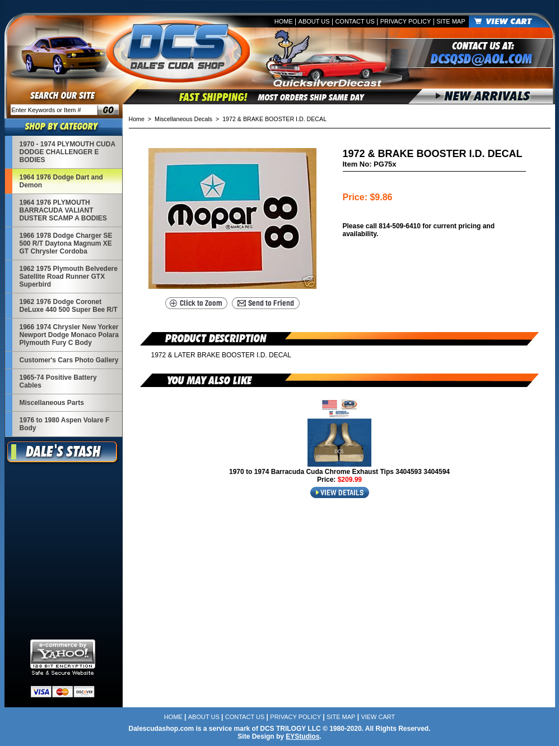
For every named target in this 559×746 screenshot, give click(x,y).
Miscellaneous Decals (183, 119)
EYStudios (302, 736)
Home (283, 21)
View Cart (378, 716)
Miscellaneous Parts (52, 403)
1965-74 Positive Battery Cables (58, 381)
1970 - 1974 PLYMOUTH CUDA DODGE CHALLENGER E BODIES (67, 152)
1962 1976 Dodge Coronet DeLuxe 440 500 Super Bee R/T (69, 306)
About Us (314, 21)
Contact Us (355, 21)
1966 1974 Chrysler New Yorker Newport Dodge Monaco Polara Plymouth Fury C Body (69, 335)
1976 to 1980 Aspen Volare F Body (65, 424)
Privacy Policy (405, 21)
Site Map (450, 21)
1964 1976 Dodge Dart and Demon (61, 181)
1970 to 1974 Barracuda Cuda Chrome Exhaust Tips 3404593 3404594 (339, 472)
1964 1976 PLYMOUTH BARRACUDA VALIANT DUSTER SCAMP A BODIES (63, 210)
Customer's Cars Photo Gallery (69, 360)
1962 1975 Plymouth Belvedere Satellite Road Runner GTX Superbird (69, 276)
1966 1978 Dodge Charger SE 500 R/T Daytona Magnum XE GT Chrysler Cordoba (66, 243)
